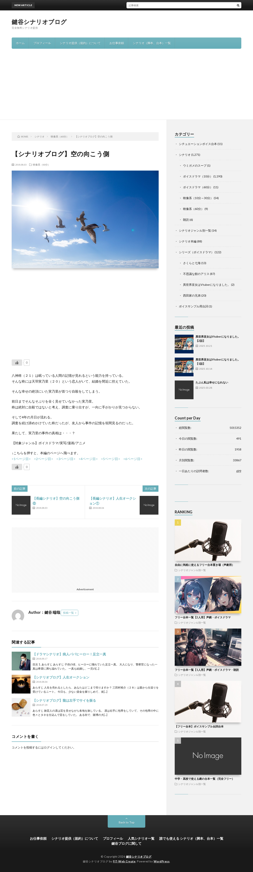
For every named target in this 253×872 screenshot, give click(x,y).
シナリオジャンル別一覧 (195, 230)
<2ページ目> (43, 459)
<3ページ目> (65, 459)
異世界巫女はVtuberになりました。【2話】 (126, 5)
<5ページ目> (110, 459)
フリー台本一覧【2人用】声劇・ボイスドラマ (203, 617)
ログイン (50, 747)
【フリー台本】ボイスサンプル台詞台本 (199, 726)
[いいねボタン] (17, 362)
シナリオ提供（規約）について (80, 43)
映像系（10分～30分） (198, 198)
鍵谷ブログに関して (126, 843)
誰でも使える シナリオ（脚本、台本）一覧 (191, 838)
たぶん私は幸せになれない (212, 382)
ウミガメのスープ (194, 165)
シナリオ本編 (187, 241)
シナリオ (185, 154)
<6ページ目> (132, 459)
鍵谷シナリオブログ (39, 22)
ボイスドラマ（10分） (198, 176)
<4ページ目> (88, 459)
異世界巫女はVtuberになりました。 (206, 284)
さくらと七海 (192, 263)
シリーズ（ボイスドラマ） (196, 252)
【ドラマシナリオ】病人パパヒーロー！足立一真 (69, 654)
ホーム (20, 43)
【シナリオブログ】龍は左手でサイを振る (64, 700)
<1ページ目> (21, 459)
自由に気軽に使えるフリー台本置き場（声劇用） (204, 564)
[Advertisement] (126, 88)
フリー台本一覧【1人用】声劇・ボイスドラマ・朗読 (207, 669)
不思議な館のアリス (196, 274)
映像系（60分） (41, 164)
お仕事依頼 (116, 43)
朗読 (186, 219)
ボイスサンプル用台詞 (193, 306)
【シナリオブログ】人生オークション (61, 677)
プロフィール (42, 43)
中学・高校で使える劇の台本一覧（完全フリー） (204, 778)
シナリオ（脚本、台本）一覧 (152, 43)
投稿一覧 (68, 612)
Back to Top (126, 822)
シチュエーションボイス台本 (198, 144)
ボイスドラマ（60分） (198, 187)
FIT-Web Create (124, 861)
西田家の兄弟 (192, 295)
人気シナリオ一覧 (141, 838)
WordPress (162, 861)
